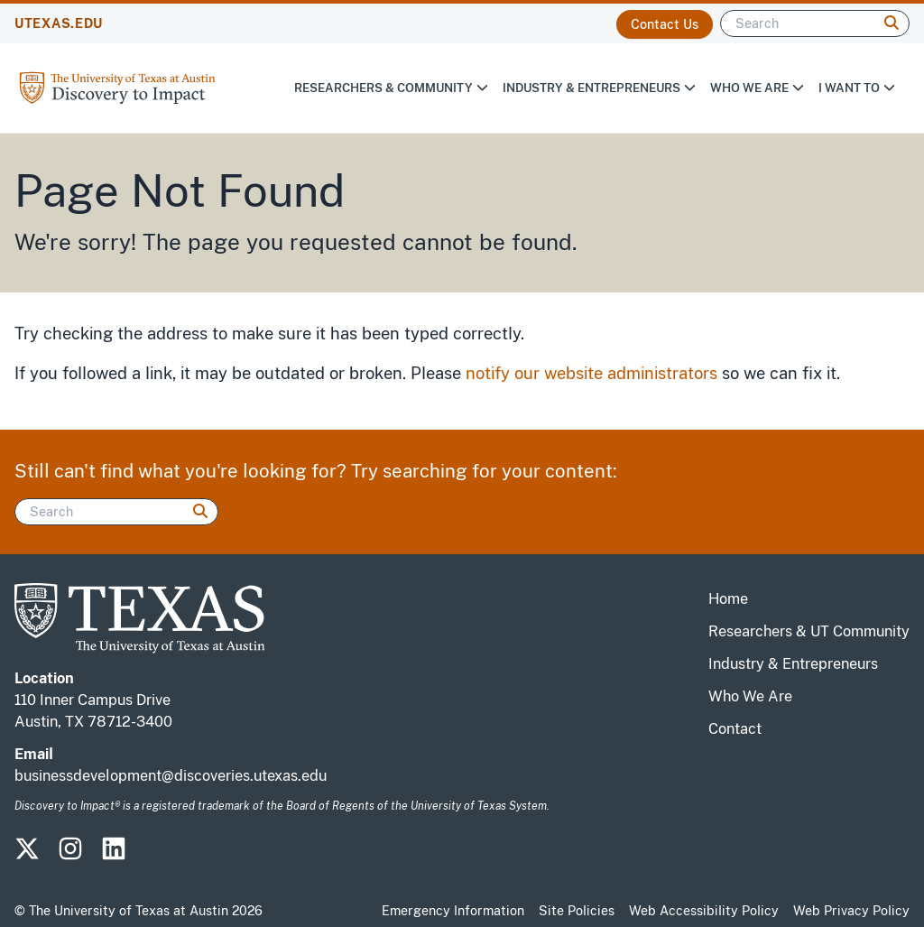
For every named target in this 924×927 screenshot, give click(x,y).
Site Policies (576, 911)
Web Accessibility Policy (704, 911)
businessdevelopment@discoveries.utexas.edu (170, 775)
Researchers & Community (391, 88)
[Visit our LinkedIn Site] (121, 854)
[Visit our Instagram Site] (77, 854)
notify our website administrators (591, 373)
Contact (735, 728)
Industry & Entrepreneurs (599, 88)
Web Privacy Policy (851, 911)
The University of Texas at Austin (128, 911)
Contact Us (664, 24)
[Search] (815, 23)
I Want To (856, 88)
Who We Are (757, 88)
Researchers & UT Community (809, 631)
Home (728, 598)
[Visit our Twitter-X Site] (34, 854)
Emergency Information (453, 911)
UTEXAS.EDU (58, 23)
